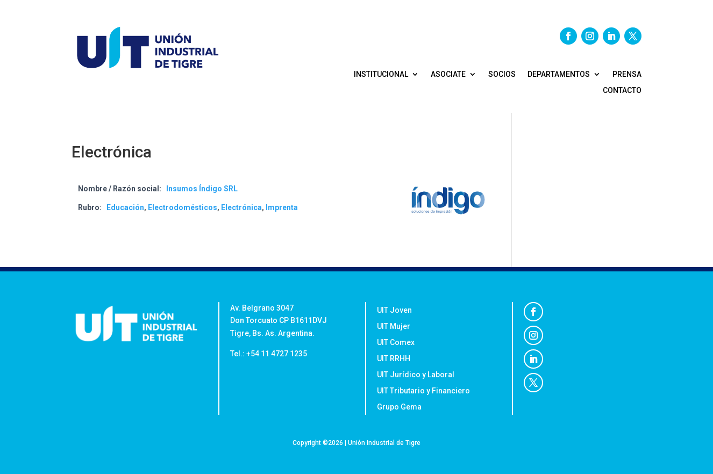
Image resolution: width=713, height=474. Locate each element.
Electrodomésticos (182, 207)
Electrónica (241, 207)
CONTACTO (622, 91)
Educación (125, 207)
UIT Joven (394, 310)
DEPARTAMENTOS (558, 74)
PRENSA (626, 74)
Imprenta (282, 207)
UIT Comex (396, 343)
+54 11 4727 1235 (276, 353)
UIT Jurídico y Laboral (415, 375)
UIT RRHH (393, 359)
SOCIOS (502, 74)
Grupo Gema (400, 407)
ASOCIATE (448, 74)
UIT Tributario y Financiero (423, 391)
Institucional (381, 74)
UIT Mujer (394, 326)
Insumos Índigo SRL (202, 188)
